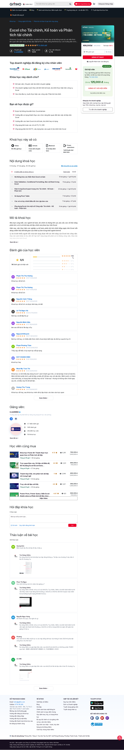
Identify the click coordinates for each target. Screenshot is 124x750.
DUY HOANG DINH (23, 357)
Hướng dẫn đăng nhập (17, 716)
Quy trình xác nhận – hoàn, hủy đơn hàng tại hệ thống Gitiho (48, 726)
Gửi (72, 525)
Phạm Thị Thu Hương (24, 276)
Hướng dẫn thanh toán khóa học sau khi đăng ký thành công (21, 722)
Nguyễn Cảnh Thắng (24, 299)
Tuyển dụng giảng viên (70, 707)
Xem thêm (43, 398)
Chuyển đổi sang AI (17, 15)
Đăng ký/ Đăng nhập (106, 4)
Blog (31, 10)
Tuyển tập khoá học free (99, 10)
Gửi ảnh (14, 525)
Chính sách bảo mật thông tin (46, 709)
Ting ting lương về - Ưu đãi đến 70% (76, 10)
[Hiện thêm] (44, 498)
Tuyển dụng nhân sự (70, 709)
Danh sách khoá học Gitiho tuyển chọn (49, 10)
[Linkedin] (97, 718)
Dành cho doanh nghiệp (18, 10)
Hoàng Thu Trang (23, 387)
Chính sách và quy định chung (46, 712)
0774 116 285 (19, 704)
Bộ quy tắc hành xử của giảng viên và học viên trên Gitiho (48, 721)
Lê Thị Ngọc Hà (22, 311)
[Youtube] (102, 718)
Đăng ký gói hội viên (97, 88)
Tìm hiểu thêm (93, 77)
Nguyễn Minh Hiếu (23, 322)
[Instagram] (107, 718)
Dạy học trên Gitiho (69, 702)
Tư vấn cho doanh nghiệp (98, 109)
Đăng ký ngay (98, 57)
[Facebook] (92, 718)
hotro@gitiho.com (19, 702)
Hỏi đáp (39, 707)
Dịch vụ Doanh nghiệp (70, 704)
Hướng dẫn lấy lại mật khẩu (18, 718)
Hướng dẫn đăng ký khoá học (19, 713)
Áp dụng (108, 52)
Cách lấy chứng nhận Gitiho (45, 729)
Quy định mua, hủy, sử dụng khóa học (47, 716)
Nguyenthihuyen (22, 334)
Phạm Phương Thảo (23, 345)
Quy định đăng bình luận (27, 525)
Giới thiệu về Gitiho (42, 702)
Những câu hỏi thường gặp (18, 711)
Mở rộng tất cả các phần (69, 166)
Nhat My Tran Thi (23, 369)
